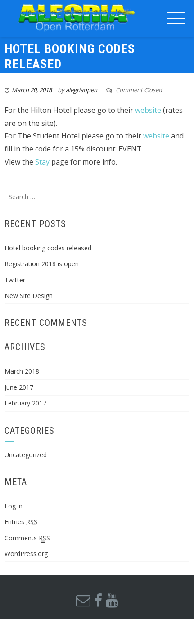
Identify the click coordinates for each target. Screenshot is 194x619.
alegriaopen (81, 90)
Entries (21, 521)
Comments (27, 538)
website (148, 110)
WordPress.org (26, 553)
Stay (42, 162)
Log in (14, 506)
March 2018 (22, 371)
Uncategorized (26, 454)
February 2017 (25, 403)
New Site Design (29, 295)
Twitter (15, 280)
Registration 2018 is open (42, 263)
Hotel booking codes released (48, 248)
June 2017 (19, 387)
